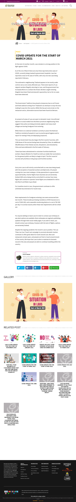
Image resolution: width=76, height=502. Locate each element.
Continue (35, 500)
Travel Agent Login (55, 468)
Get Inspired (26, 43)
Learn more (41, 500)
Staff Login (54, 470)
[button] (48, 1)
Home (20, 43)
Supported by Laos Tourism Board (13, 1)
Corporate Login (55, 472)
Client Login (54, 466)
